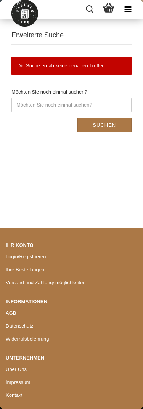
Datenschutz (19, 326)
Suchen (104, 125)
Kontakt (14, 395)
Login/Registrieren (26, 256)
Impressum (18, 382)
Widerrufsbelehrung (27, 339)
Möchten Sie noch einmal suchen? (49, 92)
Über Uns (16, 369)
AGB (11, 313)
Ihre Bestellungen (25, 269)
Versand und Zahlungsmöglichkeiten (46, 282)
